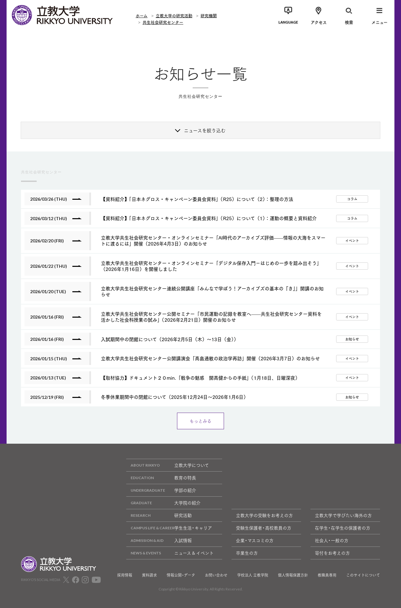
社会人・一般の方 (331, 540)
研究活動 (159, 515)
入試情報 (159, 540)
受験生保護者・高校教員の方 (263, 528)
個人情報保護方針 (293, 575)
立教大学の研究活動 (174, 15)
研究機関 (208, 15)
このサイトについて (363, 575)
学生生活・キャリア (169, 528)
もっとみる (200, 420)
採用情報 (124, 575)
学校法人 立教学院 (252, 575)
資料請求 (149, 575)
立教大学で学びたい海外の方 (343, 515)
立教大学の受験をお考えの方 (264, 515)
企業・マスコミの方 (254, 540)
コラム (352, 199)
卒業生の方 (247, 553)
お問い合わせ (216, 575)
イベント (352, 240)
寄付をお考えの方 (332, 553)
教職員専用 (327, 575)
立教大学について (167, 465)
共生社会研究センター (163, 22)
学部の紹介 (161, 490)
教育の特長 (161, 478)
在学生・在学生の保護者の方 (342, 528)
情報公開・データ (181, 575)
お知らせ (352, 339)
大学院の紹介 (163, 503)
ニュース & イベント (170, 553)
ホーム (142, 15)
